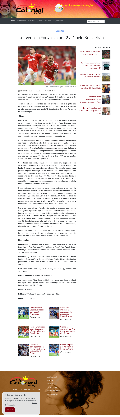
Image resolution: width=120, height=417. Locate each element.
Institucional (21, 22)
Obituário (47, 22)
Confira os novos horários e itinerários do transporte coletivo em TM (91, 66)
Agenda (39, 22)
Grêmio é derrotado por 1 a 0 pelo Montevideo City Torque (67, 331)
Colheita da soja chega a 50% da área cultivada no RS (90, 76)
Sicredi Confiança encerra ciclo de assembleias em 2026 (90, 54)
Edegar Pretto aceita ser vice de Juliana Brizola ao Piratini (90, 87)
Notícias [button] (31, 22)
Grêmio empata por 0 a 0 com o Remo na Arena (66, 349)
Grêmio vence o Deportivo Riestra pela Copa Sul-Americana (37, 311)
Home (13, 22)
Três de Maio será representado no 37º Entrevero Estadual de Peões (90, 100)
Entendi (10, 410)
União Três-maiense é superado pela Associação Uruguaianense (66, 312)
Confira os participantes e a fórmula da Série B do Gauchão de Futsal (37, 351)
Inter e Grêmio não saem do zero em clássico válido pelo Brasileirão (37, 331)
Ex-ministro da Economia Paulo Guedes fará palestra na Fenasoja (90, 112)
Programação (58, 22)
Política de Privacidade (55, 393)
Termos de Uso (52, 396)
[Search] (96, 22)
